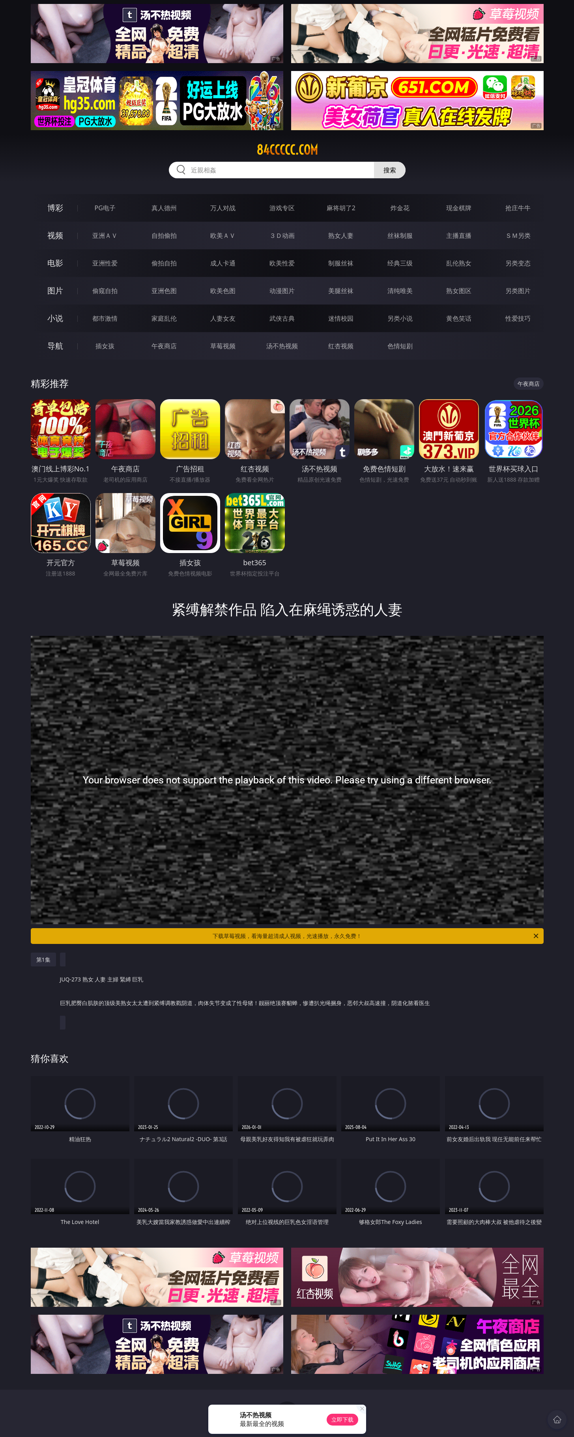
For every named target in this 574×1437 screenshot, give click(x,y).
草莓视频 (223, 346)
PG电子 (105, 208)
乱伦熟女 (458, 263)
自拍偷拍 (164, 235)
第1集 (43, 959)
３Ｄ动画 (282, 235)
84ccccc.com (287, 150)
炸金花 (400, 208)
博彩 (55, 207)
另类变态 (518, 263)
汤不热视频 (282, 346)
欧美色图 (223, 290)
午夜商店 (164, 346)
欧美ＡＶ (223, 235)
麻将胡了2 (341, 208)
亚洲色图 (164, 290)
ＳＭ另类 (518, 235)
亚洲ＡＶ (105, 235)
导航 (55, 345)
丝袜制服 (400, 235)
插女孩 (104, 346)
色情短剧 (400, 346)
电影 (55, 263)
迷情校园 (340, 318)
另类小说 (400, 318)
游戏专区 (282, 208)
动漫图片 (282, 290)
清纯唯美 (400, 290)
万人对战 (223, 208)
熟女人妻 (340, 235)
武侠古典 (282, 318)
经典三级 (400, 263)
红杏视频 (340, 346)
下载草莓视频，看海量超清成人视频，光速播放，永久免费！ (376, 936)
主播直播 (458, 235)
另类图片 (518, 290)
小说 (55, 318)
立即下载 (342, 1419)
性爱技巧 (518, 318)
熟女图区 (458, 290)
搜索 (389, 170)
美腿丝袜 (340, 290)
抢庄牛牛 (518, 208)
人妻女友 (223, 318)
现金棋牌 (458, 208)
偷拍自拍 (164, 263)
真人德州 (164, 208)
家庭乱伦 (164, 318)
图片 (55, 290)
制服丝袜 (340, 263)
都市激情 (105, 318)
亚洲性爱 (105, 263)
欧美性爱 (282, 263)
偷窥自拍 (105, 290)
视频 (55, 235)
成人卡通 (223, 263)
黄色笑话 (458, 318)
